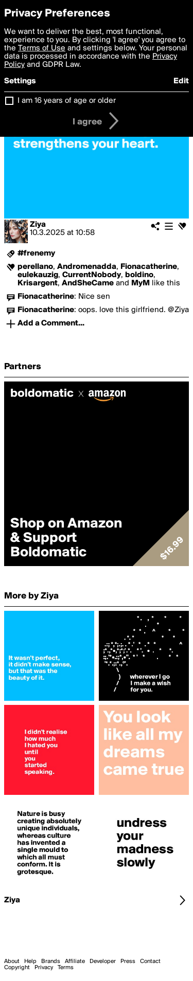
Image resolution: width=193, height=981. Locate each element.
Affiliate (75, 961)
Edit (181, 81)
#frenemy (36, 253)
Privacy (43, 968)
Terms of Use (41, 48)
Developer (103, 961)
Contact (150, 961)
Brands (50, 961)
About (12, 961)
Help (30, 961)
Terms (66, 968)
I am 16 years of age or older (66, 101)
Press (127, 961)
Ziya (38, 225)
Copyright (17, 968)
